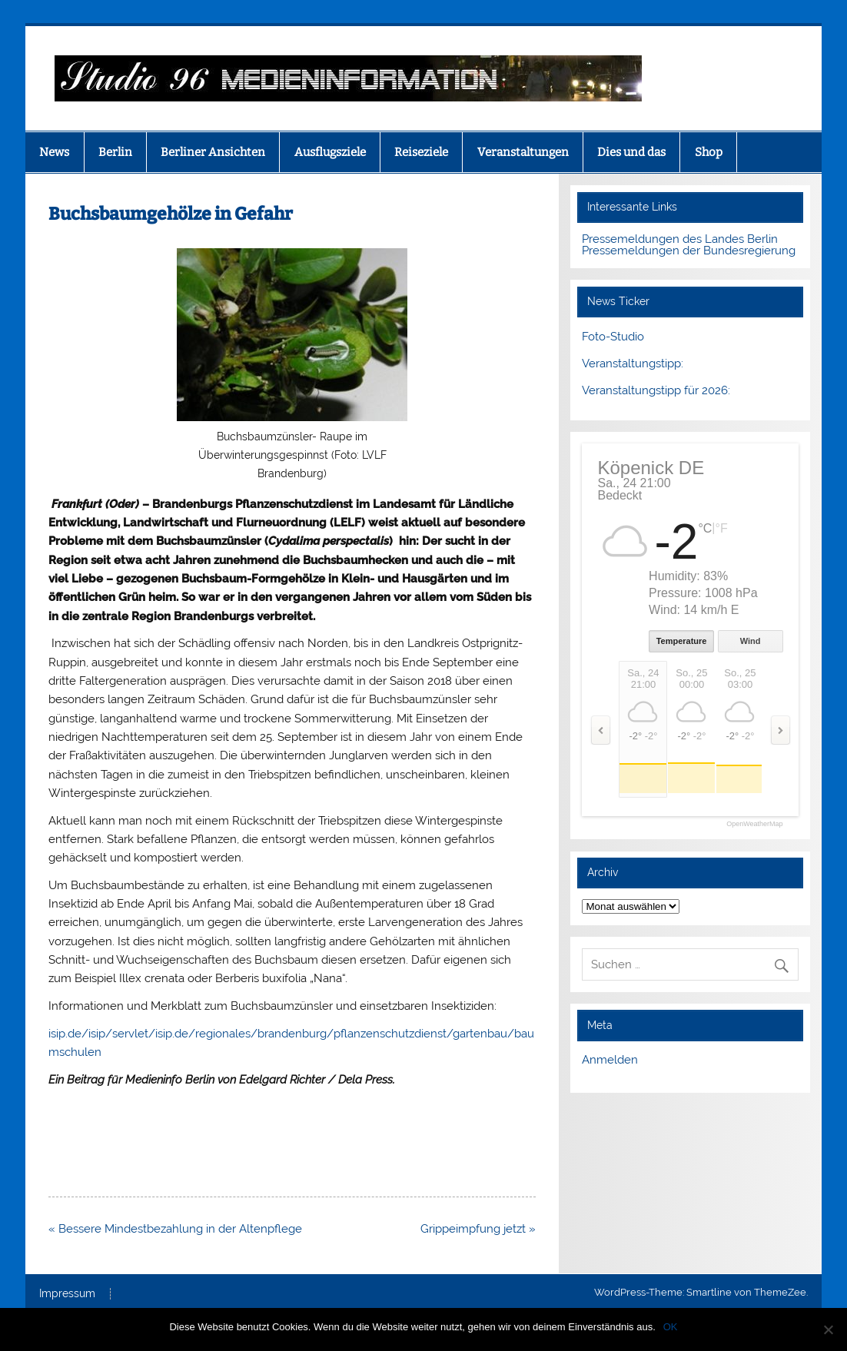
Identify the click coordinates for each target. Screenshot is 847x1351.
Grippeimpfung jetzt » (478, 1229)
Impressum (67, 1294)
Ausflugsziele (330, 152)
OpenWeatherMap (754, 824)
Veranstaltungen (523, 152)
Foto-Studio (613, 337)
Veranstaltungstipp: (632, 363)
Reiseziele (421, 152)
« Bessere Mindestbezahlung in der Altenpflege (175, 1229)
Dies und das (631, 152)
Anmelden (610, 1060)
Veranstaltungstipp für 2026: (656, 390)
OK (670, 1327)
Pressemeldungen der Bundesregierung (689, 250)
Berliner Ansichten (213, 152)
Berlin (115, 152)
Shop (708, 152)
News (54, 152)
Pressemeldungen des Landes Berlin (680, 239)
